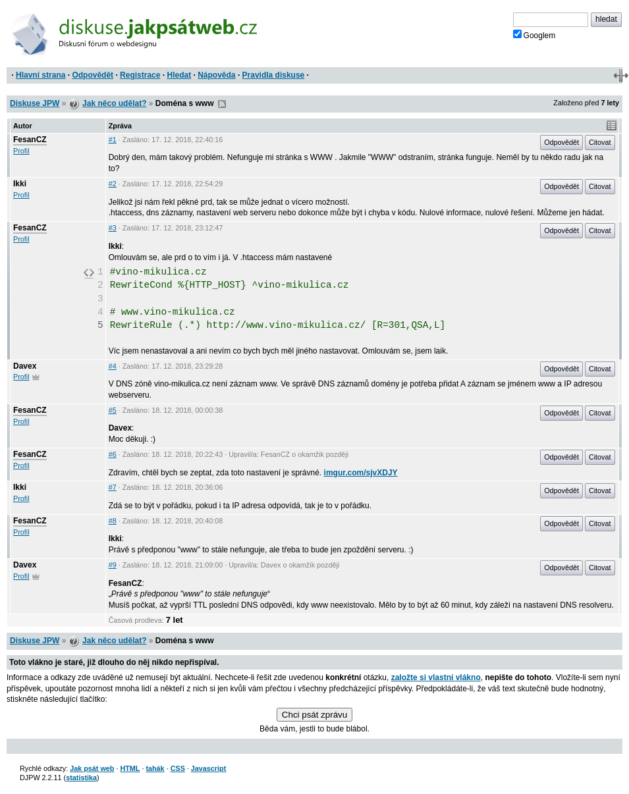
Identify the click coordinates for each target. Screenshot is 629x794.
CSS (178, 768)
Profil (21, 151)
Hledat (179, 75)
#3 (113, 228)
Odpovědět (92, 75)
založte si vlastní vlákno (436, 677)
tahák (155, 768)
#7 (113, 487)
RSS (222, 104)
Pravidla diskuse (273, 75)
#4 (113, 366)
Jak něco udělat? (114, 103)
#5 (113, 410)
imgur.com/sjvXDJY (361, 472)
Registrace (140, 75)
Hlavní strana (40, 75)
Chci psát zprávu (314, 715)
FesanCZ (30, 139)
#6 (113, 454)
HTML (130, 768)
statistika (81, 777)
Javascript (208, 768)
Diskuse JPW (34, 103)
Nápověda (216, 75)
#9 (113, 565)
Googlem (534, 35)
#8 (113, 521)
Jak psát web (92, 768)
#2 (113, 184)
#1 (113, 140)
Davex (24, 366)
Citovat (600, 142)
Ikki (19, 183)
